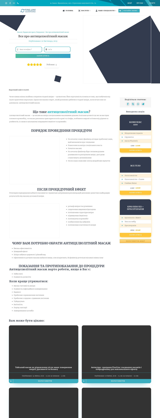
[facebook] (10, 3)
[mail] (14, 3)
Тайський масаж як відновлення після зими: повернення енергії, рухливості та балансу (43, 368)
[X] (133, 104)
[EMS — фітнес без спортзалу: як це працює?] (43, 389)
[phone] (18, 3)
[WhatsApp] (138, 104)
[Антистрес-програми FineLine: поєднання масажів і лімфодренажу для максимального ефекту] (116, 327)
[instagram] (6, 3)
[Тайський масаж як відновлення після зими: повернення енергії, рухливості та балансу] (43, 327)
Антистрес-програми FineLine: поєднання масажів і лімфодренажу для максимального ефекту (116, 368)
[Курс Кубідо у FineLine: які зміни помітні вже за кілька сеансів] (116, 389)
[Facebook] (127, 104)
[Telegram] (143, 104)
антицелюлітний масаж (68, 112)
